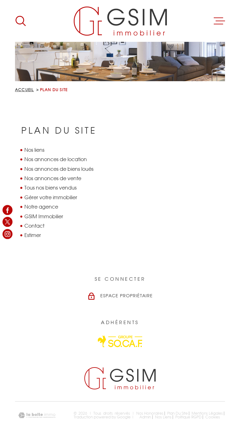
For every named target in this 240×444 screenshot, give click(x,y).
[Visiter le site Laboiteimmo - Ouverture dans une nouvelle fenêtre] (37, 415)
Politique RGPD (188, 417)
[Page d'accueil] (120, 21)
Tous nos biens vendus (50, 187)
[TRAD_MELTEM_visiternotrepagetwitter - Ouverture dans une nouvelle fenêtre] (7, 222)
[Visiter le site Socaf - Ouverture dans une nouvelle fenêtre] (120, 341)
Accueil (24, 90)
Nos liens (34, 150)
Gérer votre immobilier (50, 197)
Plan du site (177, 413)
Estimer (32, 235)
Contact (34, 226)
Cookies (212, 417)
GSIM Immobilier (43, 216)
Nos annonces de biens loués (58, 169)
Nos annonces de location (55, 159)
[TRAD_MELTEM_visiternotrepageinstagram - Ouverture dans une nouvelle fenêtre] (7, 234)
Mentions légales (207, 413)
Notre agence (41, 207)
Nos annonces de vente (52, 178)
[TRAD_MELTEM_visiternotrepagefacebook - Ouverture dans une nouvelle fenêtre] (7, 210)
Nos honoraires (149, 413)
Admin (145, 417)
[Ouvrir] (20, 21)
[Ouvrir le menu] (219, 21)
